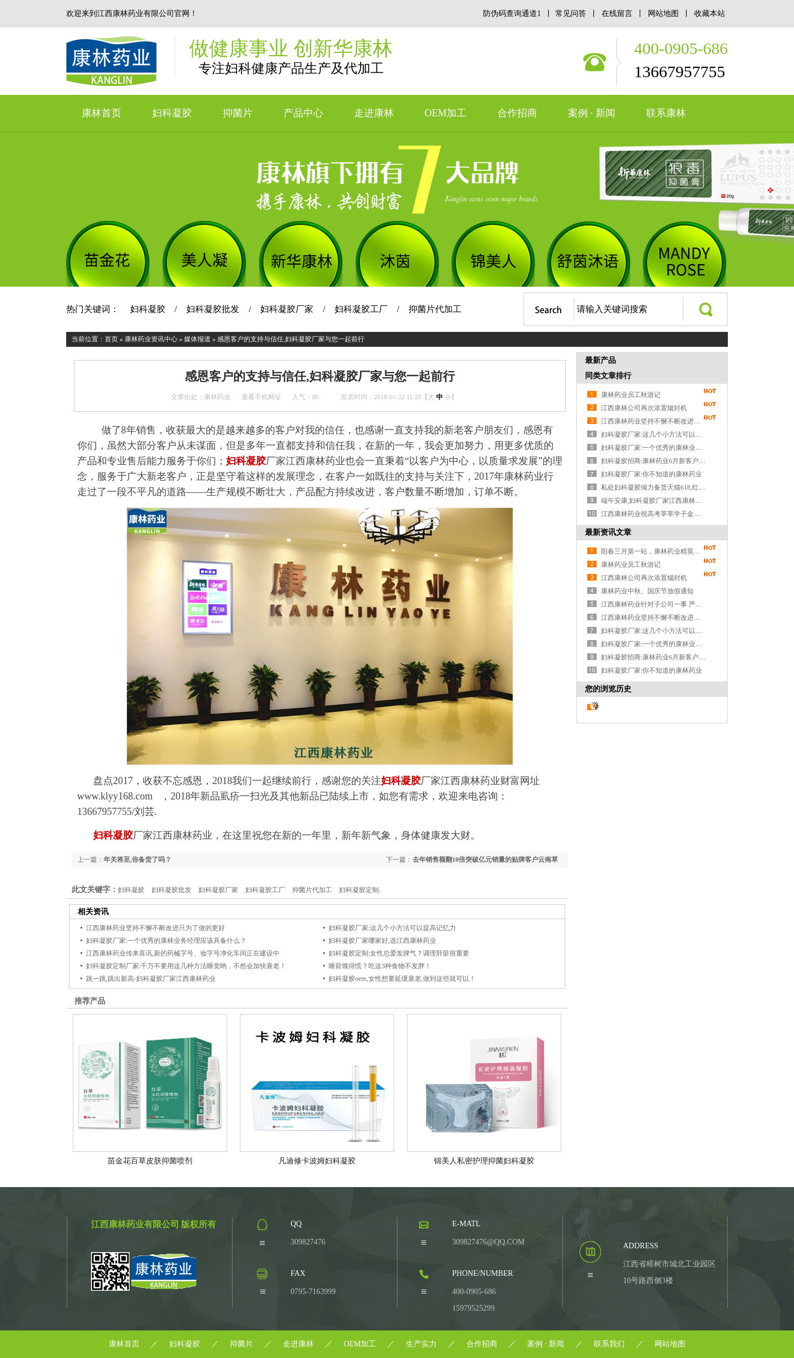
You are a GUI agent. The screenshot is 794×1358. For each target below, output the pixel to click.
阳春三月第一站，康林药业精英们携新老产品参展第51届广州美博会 (653, 551)
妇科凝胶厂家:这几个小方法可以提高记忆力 (392, 928)
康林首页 (101, 113)
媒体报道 (197, 339)
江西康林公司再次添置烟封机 (644, 408)
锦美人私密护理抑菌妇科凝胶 (484, 1161)
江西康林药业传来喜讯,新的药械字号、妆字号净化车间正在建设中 (183, 953)
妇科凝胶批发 (212, 309)
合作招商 (517, 113)
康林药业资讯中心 (151, 339)
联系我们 (609, 1344)
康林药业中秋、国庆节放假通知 (647, 591)
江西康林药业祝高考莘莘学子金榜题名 (653, 514)
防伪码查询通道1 (512, 13)
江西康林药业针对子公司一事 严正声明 (653, 604)
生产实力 (421, 1344)
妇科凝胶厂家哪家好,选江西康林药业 (382, 940)
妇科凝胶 (172, 113)
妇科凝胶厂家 (286, 309)
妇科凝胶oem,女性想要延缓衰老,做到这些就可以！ (402, 979)
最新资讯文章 (608, 532)
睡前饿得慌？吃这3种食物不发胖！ (380, 966)
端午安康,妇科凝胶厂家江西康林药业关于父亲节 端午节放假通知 (653, 500)
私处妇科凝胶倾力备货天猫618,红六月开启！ (653, 487)
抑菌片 (238, 113)
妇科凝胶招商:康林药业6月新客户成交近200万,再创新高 (653, 461)
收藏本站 (709, 13)
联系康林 (666, 113)
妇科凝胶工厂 (361, 309)
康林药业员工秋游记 (631, 395)
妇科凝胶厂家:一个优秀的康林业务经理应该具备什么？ (166, 940)
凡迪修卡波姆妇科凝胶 (317, 1161)
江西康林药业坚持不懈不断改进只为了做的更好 (155, 928)
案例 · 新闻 (591, 113)
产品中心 (303, 113)
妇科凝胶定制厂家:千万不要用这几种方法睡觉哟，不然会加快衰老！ (186, 966)
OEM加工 (445, 113)
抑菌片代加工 (435, 309)
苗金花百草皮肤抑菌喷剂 (150, 1161)
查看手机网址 (261, 397)
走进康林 (374, 113)
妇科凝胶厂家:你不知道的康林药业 (651, 474)
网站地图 (664, 13)
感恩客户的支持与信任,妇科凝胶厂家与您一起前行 (290, 339)
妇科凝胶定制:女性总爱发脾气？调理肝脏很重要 (399, 953)
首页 (111, 339)
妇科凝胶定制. (359, 890)
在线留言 (618, 13)
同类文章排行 (608, 376)
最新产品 (600, 360)
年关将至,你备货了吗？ (137, 859)
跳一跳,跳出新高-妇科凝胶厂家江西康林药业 (151, 979)
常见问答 (570, 13)
